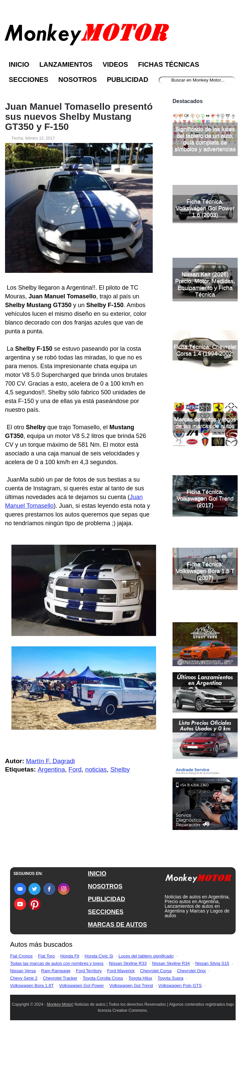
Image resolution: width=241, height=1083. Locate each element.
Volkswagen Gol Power (81, 1034)
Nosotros (77, 79)
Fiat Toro (46, 1005)
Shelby (120, 769)
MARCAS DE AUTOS (117, 974)
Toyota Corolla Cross (103, 1027)
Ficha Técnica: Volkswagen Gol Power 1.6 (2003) (205, 262)
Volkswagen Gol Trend (131, 1034)
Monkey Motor (59, 1053)
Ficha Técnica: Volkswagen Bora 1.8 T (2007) (205, 625)
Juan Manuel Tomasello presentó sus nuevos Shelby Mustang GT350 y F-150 (79, 117)
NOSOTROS (105, 935)
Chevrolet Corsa (156, 1020)
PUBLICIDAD (106, 948)
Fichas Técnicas (168, 64)
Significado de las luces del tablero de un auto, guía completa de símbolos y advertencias (205, 193)
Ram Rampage (55, 1020)
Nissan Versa (23, 1020)
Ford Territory (89, 1020)
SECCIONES (106, 961)
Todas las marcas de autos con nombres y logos (56, 1012)
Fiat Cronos (21, 1005)
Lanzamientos (66, 64)
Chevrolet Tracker (60, 1027)
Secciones (28, 79)
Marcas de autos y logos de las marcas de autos (205, 476)
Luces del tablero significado (146, 1005)
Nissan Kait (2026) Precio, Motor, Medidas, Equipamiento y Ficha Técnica (205, 338)
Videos (115, 64)
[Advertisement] (205, 120)
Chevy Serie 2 (24, 1027)
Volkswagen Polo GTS (180, 1034)
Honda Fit (69, 1005)
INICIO (97, 923)
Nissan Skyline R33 (128, 1012)
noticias (96, 769)
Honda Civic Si (99, 1005)
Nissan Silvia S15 (212, 1012)
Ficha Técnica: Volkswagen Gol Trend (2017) (205, 552)
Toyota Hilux (140, 1027)
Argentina (51, 769)
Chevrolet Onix (191, 1020)
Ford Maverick (121, 1020)
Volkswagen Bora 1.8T (32, 1034)
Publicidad (127, 79)
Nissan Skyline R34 (171, 1012)
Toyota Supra (171, 1027)
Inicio (19, 64)
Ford (75, 769)
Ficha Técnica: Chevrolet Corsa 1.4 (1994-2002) (205, 403)
